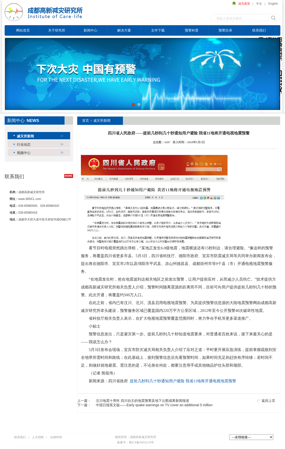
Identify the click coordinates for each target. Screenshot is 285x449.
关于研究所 (56, 30)
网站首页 (23, 30)
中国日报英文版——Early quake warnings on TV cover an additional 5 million (154, 405)
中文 (259, 3)
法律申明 (56, 437)
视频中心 (24, 153)
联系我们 (259, 30)
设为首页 (243, 3)
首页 (85, 120)
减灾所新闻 (25, 136)
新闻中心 (90, 30)
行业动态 (24, 144)
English (273, 3)
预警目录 (225, 30)
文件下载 (158, 30)
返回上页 (268, 401)
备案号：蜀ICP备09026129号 (135, 442)
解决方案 (124, 30)
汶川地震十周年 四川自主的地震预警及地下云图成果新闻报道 (142, 401)
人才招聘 (38, 437)
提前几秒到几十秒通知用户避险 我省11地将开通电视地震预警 (183, 381)
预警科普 (191, 30)
